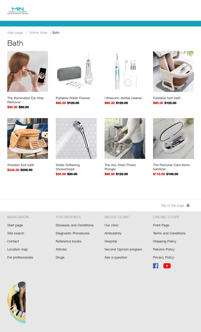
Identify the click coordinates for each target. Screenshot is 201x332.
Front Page (161, 225)
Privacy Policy (163, 257)
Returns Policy (164, 249)
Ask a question (116, 257)
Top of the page (175, 205)
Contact (13, 241)
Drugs (60, 257)
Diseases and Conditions (75, 225)
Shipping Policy (164, 241)
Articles (61, 249)
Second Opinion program (123, 249)
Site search (15, 233)
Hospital (111, 241)
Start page (15, 32)
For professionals (20, 257)
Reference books (68, 241)
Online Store (38, 32)
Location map (17, 249)
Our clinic (112, 225)
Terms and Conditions (169, 233)
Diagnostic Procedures (73, 233)
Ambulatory (113, 233)
